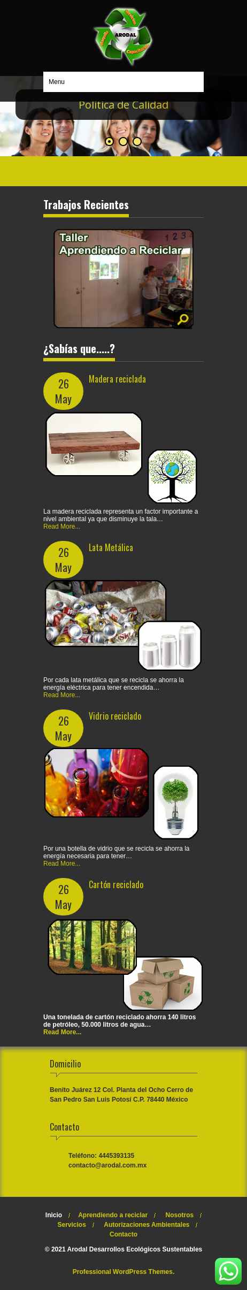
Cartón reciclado (116, 884)
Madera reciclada (117, 378)
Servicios (72, 1224)
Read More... (61, 526)
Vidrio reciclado (115, 715)
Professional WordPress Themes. (124, 1272)
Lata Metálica (111, 547)
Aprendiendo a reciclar (113, 1215)
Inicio (53, 1215)
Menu (57, 82)
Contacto (123, 1234)
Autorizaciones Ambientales (146, 1224)
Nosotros (180, 1215)
